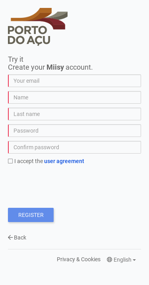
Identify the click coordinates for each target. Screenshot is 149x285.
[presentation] (68, 184)
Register (31, 215)
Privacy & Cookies (79, 259)
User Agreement (64, 161)
